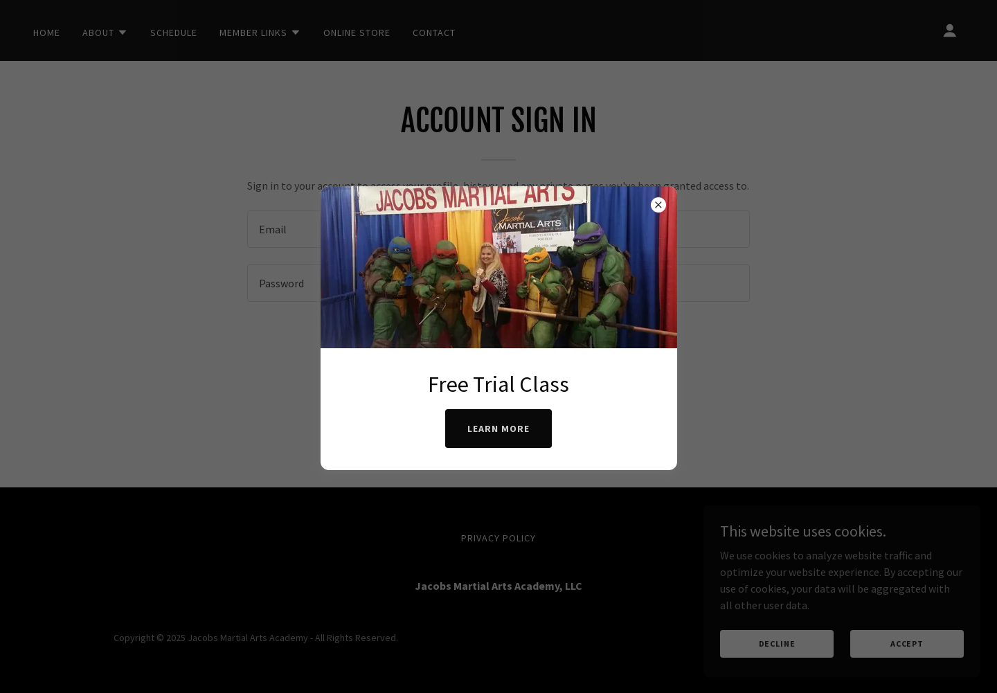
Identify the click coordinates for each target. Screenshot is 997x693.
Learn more (498, 428)
